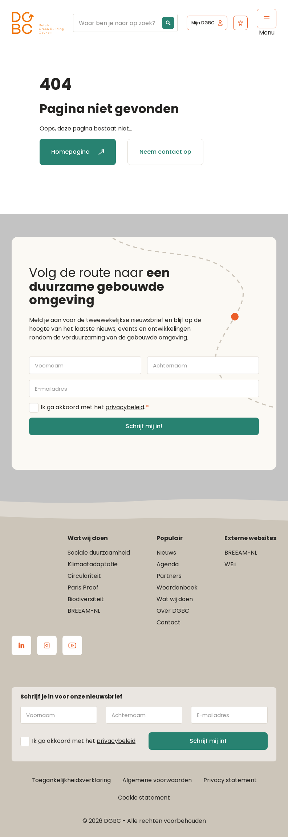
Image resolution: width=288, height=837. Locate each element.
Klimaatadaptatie (93, 564)
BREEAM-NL (84, 611)
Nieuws (166, 552)
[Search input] (143, 23)
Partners (169, 576)
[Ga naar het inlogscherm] (207, 23)
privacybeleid (124, 407)
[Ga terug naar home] (38, 23)
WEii (230, 564)
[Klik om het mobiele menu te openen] (266, 18)
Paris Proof (83, 587)
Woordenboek (177, 587)
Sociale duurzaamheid (99, 552)
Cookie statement (144, 797)
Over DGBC (173, 611)
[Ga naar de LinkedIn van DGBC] (21, 645)
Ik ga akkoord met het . (95, 407)
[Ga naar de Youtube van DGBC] (72, 645)
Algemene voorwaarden (157, 780)
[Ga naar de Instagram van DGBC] (47, 645)
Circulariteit (84, 576)
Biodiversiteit (86, 599)
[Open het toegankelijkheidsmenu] (240, 23)
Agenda (168, 564)
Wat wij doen (175, 599)
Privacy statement (230, 780)
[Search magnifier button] (168, 23)
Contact (168, 622)
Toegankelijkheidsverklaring (71, 780)
